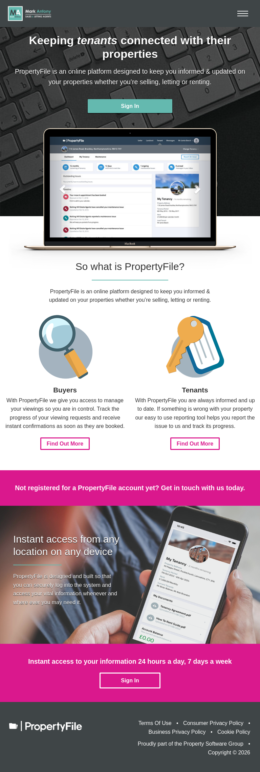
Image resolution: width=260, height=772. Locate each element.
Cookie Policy (233, 732)
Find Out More (65, 444)
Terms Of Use (155, 723)
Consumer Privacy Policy (213, 723)
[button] (62, 187)
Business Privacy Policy (177, 732)
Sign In (130, 106)
